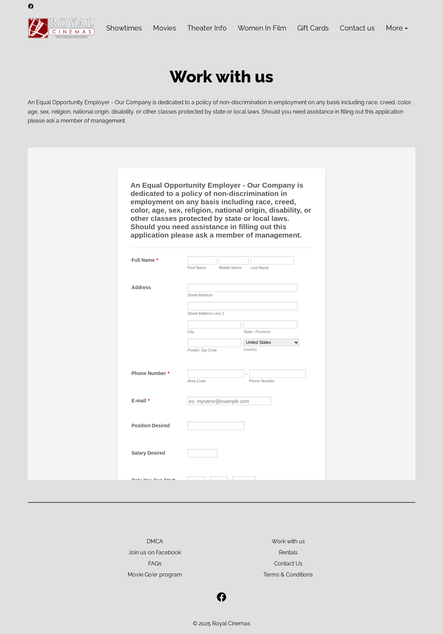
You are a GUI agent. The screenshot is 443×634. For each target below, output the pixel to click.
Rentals (288, 552)
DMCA (155, 541)
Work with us (288, 541)
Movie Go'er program (155, 574)
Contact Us (288, 563)
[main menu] (258, 28)
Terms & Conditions (288, 574)
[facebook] (31, 6)
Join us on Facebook (154, 552)
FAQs (155, 563)
